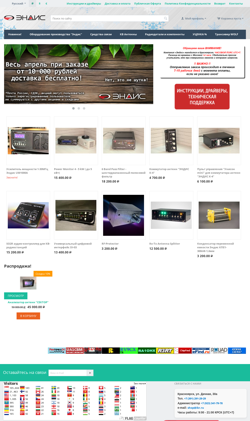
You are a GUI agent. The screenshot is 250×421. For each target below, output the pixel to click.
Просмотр (16, 296)
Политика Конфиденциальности (188, 3)
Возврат (219, 3)
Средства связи (101, 34)
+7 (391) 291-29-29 (195, 398)
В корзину (28, 316)
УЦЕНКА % (200, 34)
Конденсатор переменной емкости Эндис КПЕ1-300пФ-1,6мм (215, 247)
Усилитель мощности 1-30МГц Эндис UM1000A (27, 171)
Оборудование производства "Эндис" (56, 34)
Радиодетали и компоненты (165, 34)
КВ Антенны (128, 34)
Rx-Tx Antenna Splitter (164, 243)
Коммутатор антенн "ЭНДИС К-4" (169, 171)
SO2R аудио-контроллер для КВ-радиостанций (28, 245)
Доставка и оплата (118, 3)
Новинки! (14, 34)
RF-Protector (110, 243)
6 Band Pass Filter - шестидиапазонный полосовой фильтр (123, 172)
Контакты (236, 3)
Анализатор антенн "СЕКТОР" (28, 302)
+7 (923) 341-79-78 (212, 403)
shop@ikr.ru (196, 408)
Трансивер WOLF (226, 34)
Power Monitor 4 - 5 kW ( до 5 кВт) (73, 171)
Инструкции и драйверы (84, 3)
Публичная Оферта (147, 3)
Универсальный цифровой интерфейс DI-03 (73, 245)
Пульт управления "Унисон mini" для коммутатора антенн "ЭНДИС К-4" (218, 172)
